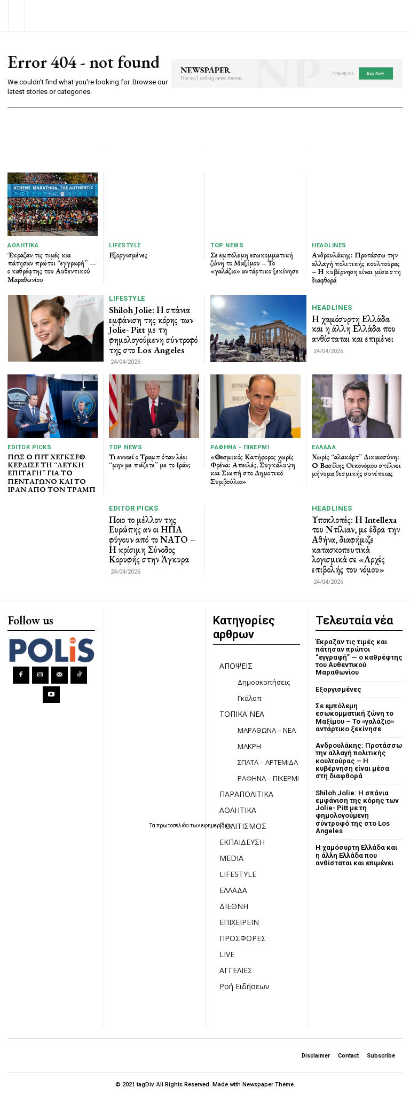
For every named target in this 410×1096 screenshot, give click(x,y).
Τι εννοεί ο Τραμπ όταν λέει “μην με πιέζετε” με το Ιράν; (150, 460)
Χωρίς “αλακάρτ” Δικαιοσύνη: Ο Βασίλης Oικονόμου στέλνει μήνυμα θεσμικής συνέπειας (356, 465)
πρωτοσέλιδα (173, 825)
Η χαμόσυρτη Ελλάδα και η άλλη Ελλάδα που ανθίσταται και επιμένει (354, 329)
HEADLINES (329, 245)
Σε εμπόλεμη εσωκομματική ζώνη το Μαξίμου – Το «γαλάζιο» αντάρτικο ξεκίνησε (254, 263)
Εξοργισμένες (128, 255)
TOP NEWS (226, 245)
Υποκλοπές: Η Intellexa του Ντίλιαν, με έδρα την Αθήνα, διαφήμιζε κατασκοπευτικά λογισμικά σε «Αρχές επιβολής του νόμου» (356, 544)
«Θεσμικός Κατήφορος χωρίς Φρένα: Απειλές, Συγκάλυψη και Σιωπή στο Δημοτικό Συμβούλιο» (252, 469)
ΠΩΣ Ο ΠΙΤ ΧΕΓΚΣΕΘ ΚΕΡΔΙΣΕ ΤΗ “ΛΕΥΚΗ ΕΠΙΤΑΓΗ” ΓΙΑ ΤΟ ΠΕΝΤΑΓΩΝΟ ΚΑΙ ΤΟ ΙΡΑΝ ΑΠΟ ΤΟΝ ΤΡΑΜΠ (51, 473)
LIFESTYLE (125, 245)
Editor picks (29, 447)
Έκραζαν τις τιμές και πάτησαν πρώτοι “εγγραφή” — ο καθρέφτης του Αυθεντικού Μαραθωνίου (51, 267)
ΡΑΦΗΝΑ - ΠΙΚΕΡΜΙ (239, 447)
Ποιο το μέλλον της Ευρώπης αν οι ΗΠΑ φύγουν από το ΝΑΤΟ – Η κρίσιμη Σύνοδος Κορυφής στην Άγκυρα (152, 540)
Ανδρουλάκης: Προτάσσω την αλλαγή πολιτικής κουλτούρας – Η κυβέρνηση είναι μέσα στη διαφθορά (356, 267)
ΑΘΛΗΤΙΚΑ (22, 245)
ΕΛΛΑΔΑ (324, 447)
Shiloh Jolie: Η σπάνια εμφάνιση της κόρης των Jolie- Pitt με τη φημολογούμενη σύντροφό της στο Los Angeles (153, 330)
